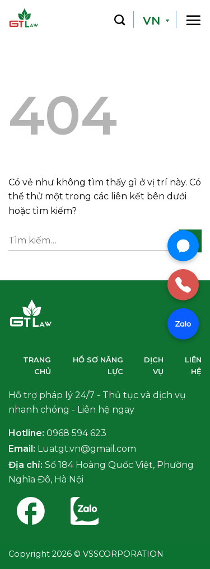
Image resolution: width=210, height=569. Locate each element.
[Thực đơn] (193, 19)
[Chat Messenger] (183, 245)
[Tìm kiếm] (119, 19)
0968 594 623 (76, 433)
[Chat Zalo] (183, 324)
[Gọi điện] (183, 284)
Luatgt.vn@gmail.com (87, 448)
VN (151, 20)
